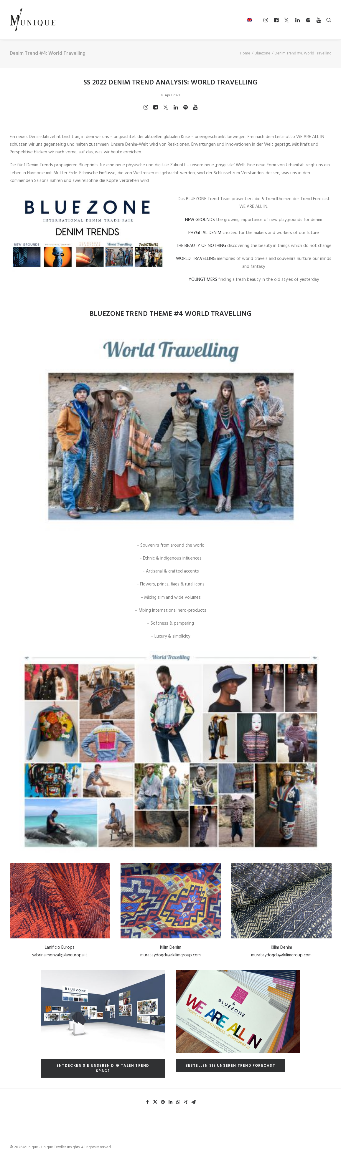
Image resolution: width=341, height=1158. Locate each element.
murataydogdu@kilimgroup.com (170, 955)
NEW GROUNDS (200, 219)
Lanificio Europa (60, 947)
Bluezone (262, 53)
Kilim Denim (170, 947)
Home (245, 53)
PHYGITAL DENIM (204, 232)
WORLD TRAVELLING (196, 258)
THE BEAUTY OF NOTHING (201, 245)
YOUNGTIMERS (203, 279)
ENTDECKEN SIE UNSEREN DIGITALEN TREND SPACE (104, 1068)
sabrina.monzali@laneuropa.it (60, 955)
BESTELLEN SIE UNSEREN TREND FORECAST (230, 1065)
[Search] (328, 20)
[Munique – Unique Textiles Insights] (33, 19)
